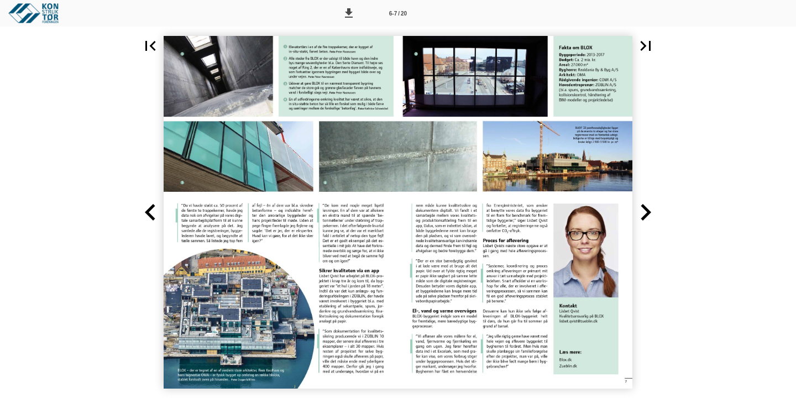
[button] (349, 13)
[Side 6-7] (398, 13)
